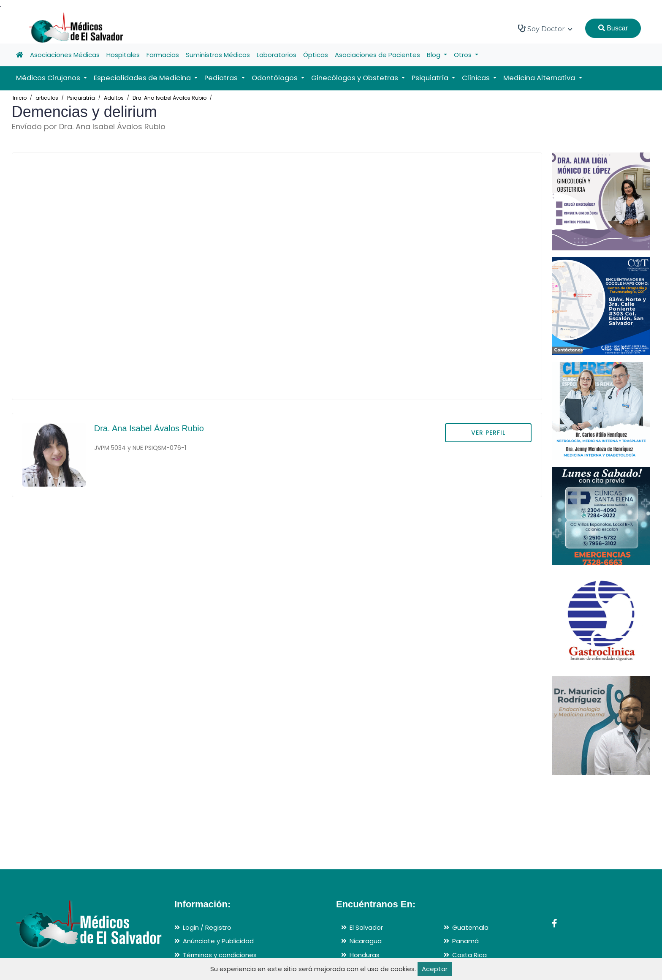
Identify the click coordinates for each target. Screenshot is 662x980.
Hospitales (123, 54)
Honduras (365, 954)
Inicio (20, 97)
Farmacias (163, 54)
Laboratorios (276, 54)
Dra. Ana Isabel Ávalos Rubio (169, 97)
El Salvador (366, 927)
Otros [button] (463, 54)
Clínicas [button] (476, 78)
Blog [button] (434, 54)
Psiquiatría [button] (431, 78)
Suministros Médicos (218, 54)
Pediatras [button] (221, 78)
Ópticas (315, 54)
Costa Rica (469, 954)
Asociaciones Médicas (65, 54)
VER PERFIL (488, 432)
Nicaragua (366, 940)
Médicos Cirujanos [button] (49, 78)
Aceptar (435, 968)
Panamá (465, 940)
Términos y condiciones (220, 954)
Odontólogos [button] (275, 78)
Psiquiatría (81, 97)
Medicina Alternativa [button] (540, 78)
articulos (46, 97)
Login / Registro (207, 927)
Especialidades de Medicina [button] (143, 78)
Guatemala (470, 927)
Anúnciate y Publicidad (218, 940)
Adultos (114, 97)
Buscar (613, 28)
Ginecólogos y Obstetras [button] (355, 78)
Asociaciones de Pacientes (377, 54)
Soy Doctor (545, 28)
